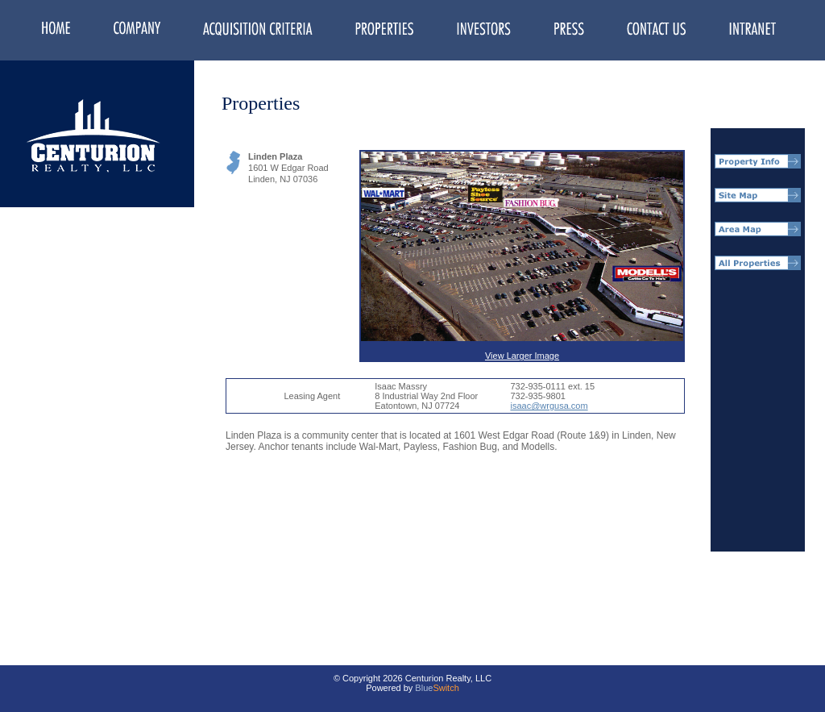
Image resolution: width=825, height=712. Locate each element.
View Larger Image (522, 256)
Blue (424, 688)
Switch (445, 688)
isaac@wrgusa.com (548, 405)
